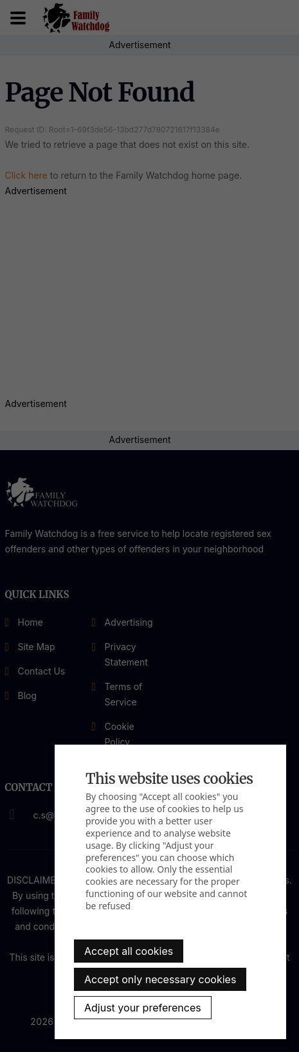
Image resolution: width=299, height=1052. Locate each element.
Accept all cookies (128, 951)
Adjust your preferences (142, 1007)
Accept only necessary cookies (160, 979)
